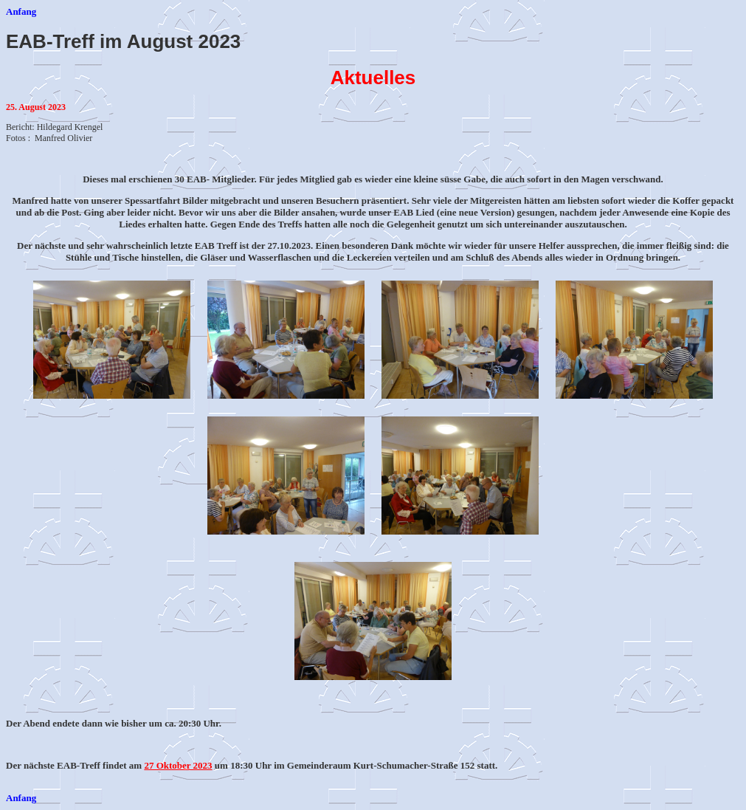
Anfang (21, 11)
